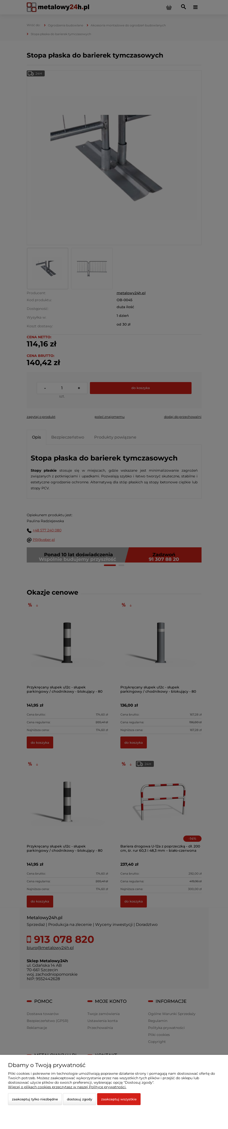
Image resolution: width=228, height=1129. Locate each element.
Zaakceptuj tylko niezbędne (35, 1099)
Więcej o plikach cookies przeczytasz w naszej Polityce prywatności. (67, 1087)
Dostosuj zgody (79, 1099)
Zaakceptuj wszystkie (119, 1099)
